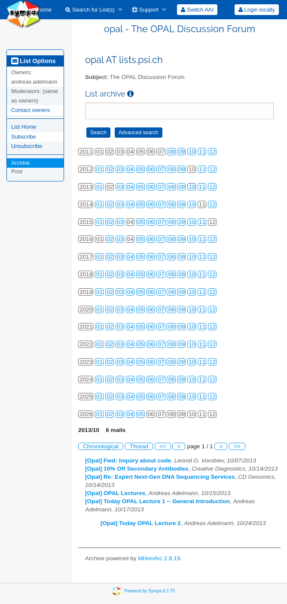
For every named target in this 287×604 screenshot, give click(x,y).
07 (161, 169)
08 (171, 151)
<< (162, 446)
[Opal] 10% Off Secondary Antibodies (136, 468)
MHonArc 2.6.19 (159, 558)
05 (140, 169)
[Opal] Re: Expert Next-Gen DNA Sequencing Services (160, 477)
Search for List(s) (90, 9)
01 (99, 169)
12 (212, 151)
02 (110, 169)
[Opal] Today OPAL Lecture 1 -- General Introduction (157, 501)
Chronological (101, 446)
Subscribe (23, 136)
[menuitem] (41, 9)
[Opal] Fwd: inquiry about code (128, 460)
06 (151, 169)
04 (130, 169)
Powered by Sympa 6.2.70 (149, 590)
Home (41, 9)
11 (202, 151)
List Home (24, 127)
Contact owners (30, 110)
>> (237, 446)
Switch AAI (197, 9)
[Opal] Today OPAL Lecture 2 (141, 523)
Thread (139, 446)
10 (192, 151)
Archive (20, 163)
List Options (33, 60)
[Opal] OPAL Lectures (115, 493)
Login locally (256, 9)
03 (120, 169)
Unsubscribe (26, 146)
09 (181, 151)
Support (145, 9)
